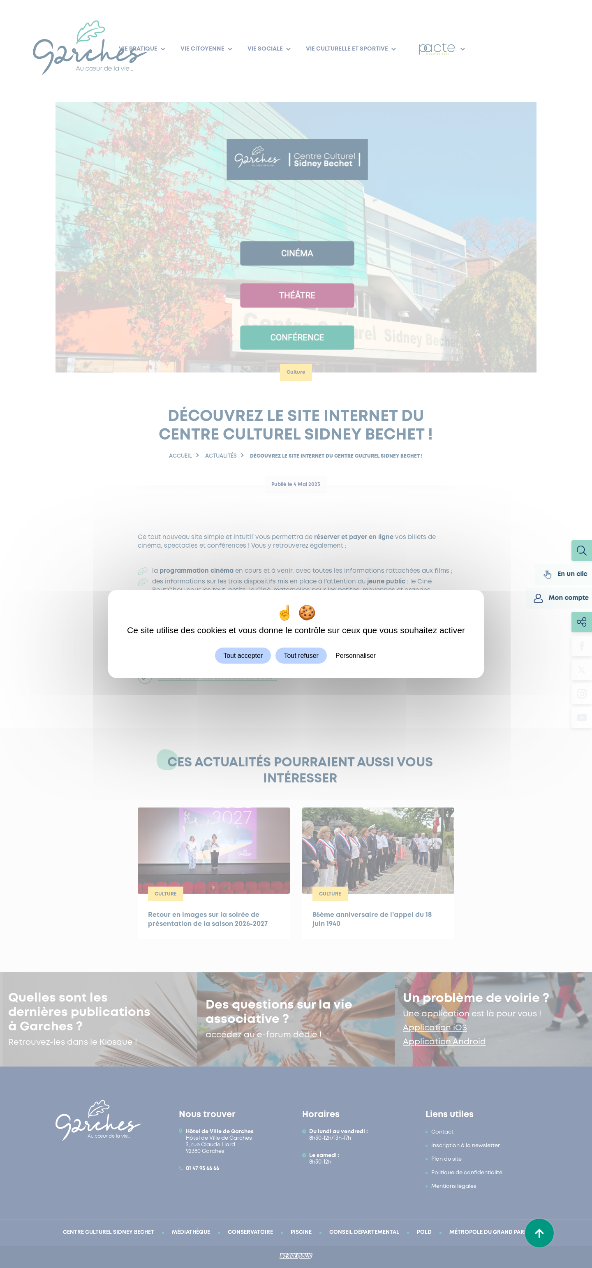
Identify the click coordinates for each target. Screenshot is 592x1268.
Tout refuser (301, 655)
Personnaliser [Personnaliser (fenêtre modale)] (355, 655)
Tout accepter (243, 655)
